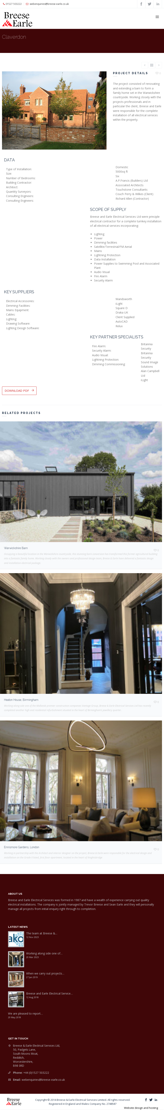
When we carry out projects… (45, 973)
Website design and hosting (141, 1108)
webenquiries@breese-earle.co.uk (43, 1080)
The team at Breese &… (41, 933)
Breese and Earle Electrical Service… (49, 993)
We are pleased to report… (25, 1013)
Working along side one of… (44, 953)
